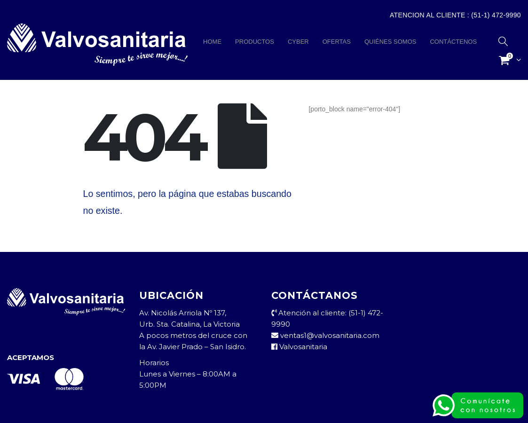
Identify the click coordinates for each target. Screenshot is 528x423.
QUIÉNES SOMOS (390, 41)
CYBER (298, 41)
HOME (212, 41)
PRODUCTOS (254, 41)
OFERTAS (337, 41)
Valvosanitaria (299, 346)
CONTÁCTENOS (453, 41)
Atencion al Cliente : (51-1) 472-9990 (455, 15)
